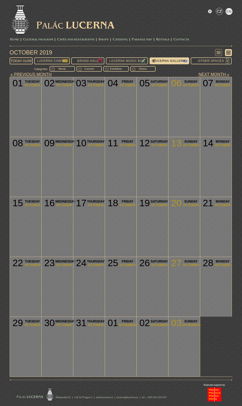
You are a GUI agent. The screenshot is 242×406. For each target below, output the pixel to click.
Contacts (181, 39)
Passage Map (142, 39)
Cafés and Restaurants (75, 39)
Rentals (162, 39)
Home (14, 39)
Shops (103, 39)
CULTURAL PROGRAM (38, 39)
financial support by (214, 384)
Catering (120, 39)
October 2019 (31, 52)
